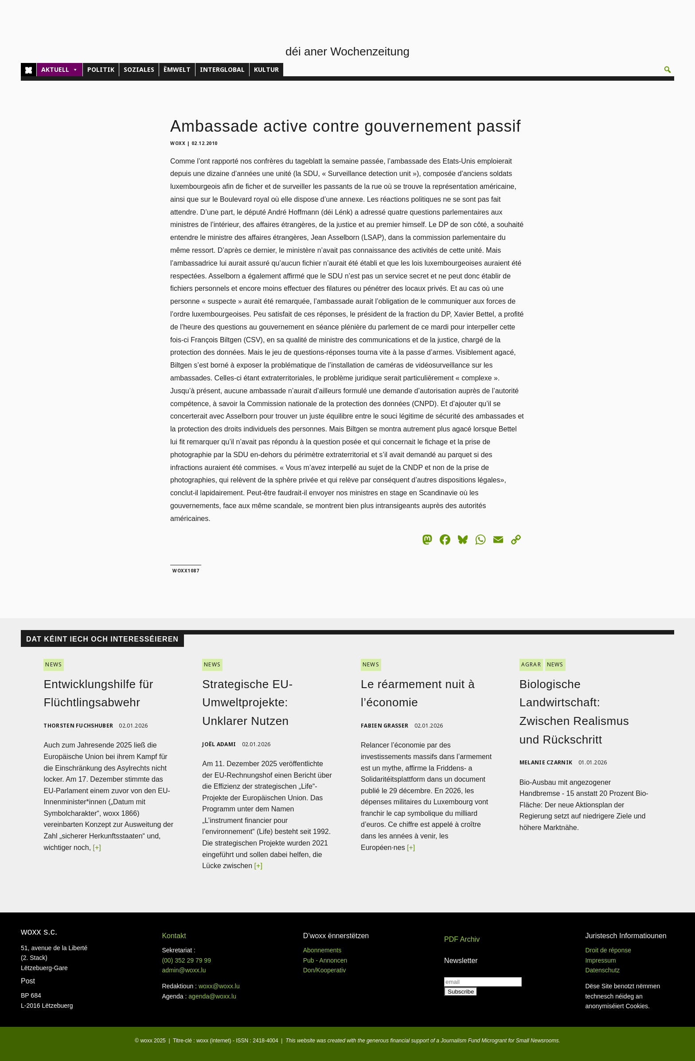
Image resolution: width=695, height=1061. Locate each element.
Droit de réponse (608, 950)
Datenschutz (602, 970)
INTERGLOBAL (222, 69)
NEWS (53, 664)
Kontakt (174, 936)
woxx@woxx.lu (219, 986)
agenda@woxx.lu (212, 996)
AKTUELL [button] (59, 69)
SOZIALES (139, 69)
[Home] (28, 69)
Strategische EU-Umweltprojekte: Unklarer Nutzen (247, 702)
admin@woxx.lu (184, 970)
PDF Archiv (462, 939)
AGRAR (531, 664)
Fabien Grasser (384, 725)
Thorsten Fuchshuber (78, 725)
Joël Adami (219, 744)
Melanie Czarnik (546, 762)
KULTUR (266, 69)
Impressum (600, 960)
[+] (97, 847)
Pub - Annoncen (325, 960)
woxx (178, 143)
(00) (186, 960)
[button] (667, 69)
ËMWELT (177, 69)
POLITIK (100, 69)
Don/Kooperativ (324, 970)
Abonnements (322, 950)
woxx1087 (185, 571)
